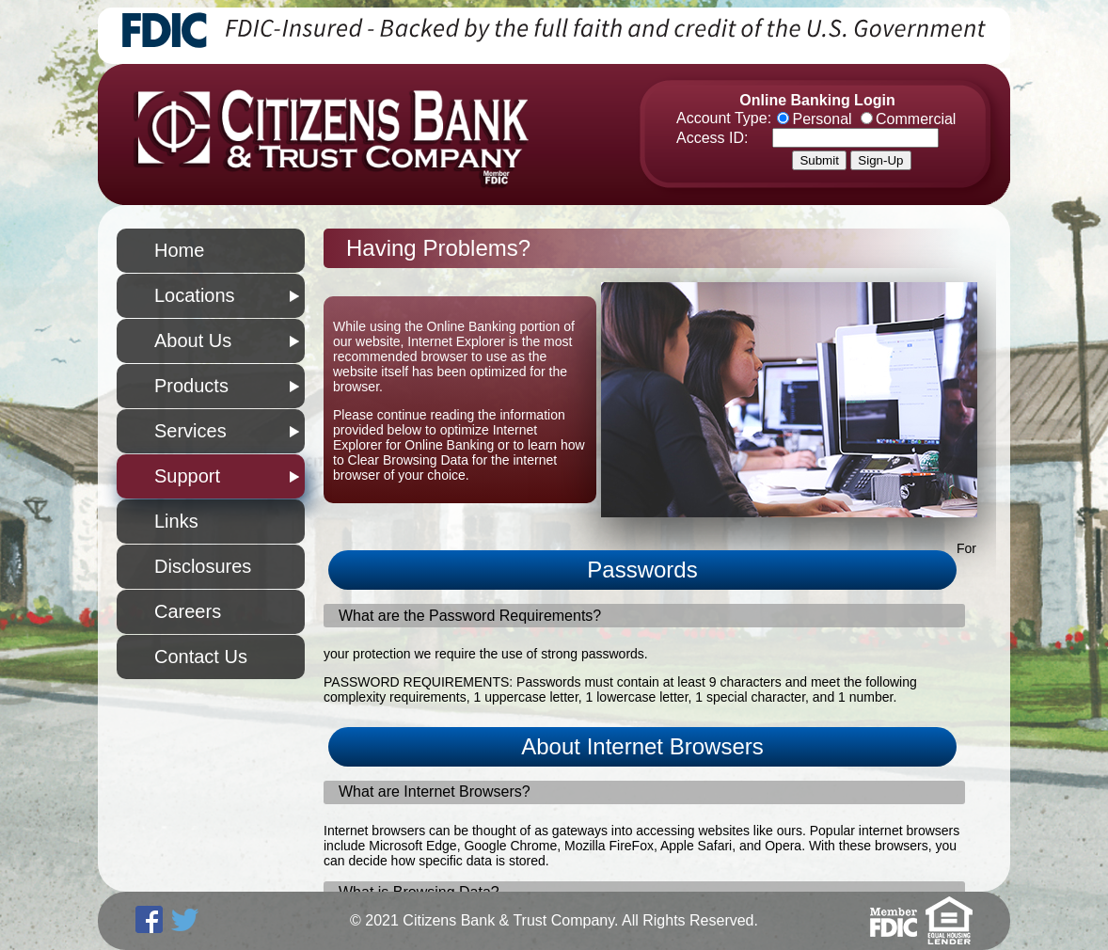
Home (179, 250)
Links (176, 521)
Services (190, 430)
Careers (187, 611)
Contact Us (200, 656)
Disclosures (202, 566)
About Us (192, 340)
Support (187, 476)
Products (191, 385)
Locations (194, 295)
